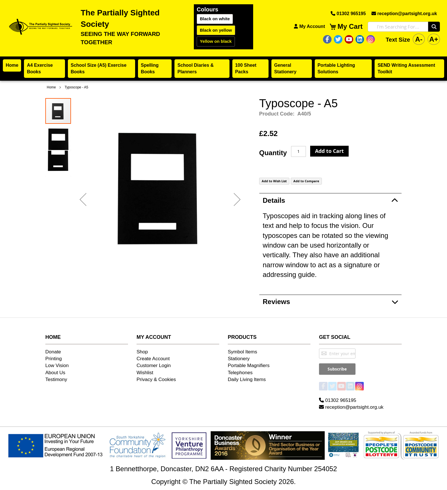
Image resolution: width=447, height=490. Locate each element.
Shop (142, 352)
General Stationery (285, 68)
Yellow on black (216, 41)
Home (12, 65)
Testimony (56, 379)
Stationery (239, 358)
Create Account (153, 358)
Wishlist (145, 372)
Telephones (240, 372)
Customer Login (154, 365)
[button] (83, 199)
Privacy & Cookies (156, 379)
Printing (53, 358)
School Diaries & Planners (195, 68)
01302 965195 (348, 13)
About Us (55, 372)
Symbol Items (242, 352)
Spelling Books (150, 68)
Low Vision (57, 365)
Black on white (215, 18)
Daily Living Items (247, 379)
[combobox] (398, 27)
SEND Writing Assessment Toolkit (406, 68)
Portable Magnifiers (248, 365)
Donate (53, 352)
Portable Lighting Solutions (336, 68)
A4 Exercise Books (40, 68)
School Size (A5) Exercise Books (99, 68)
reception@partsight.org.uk (404, 13)
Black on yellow (216, 30)
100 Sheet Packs (246, 68)
